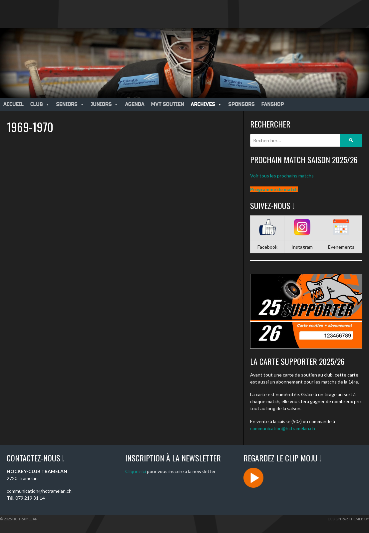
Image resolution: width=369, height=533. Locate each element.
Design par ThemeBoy (348, 519)
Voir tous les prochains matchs (282, 175)
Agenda (134, 104)
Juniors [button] (105, 104)
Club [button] (40, 104)
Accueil (13, 104)
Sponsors (241, 104)
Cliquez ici (135, 471)
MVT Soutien (167, 104)
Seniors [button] (70, 104)
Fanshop (272, 104)
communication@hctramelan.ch (282, 428)
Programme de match (274, 189)
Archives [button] (206, 104)
